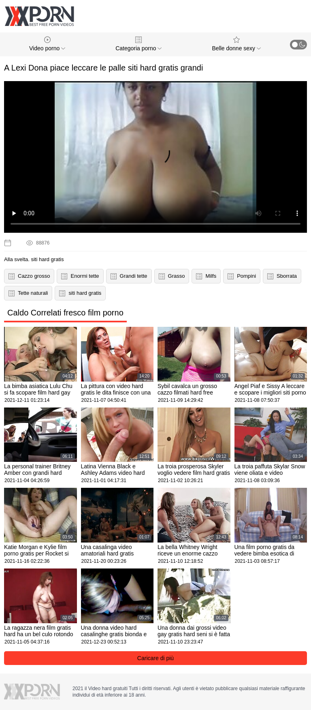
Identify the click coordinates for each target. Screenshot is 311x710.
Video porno (47, 43)
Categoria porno (138, 43)
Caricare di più (155, 658)
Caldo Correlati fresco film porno (65, 312)
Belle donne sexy (236, 43)
